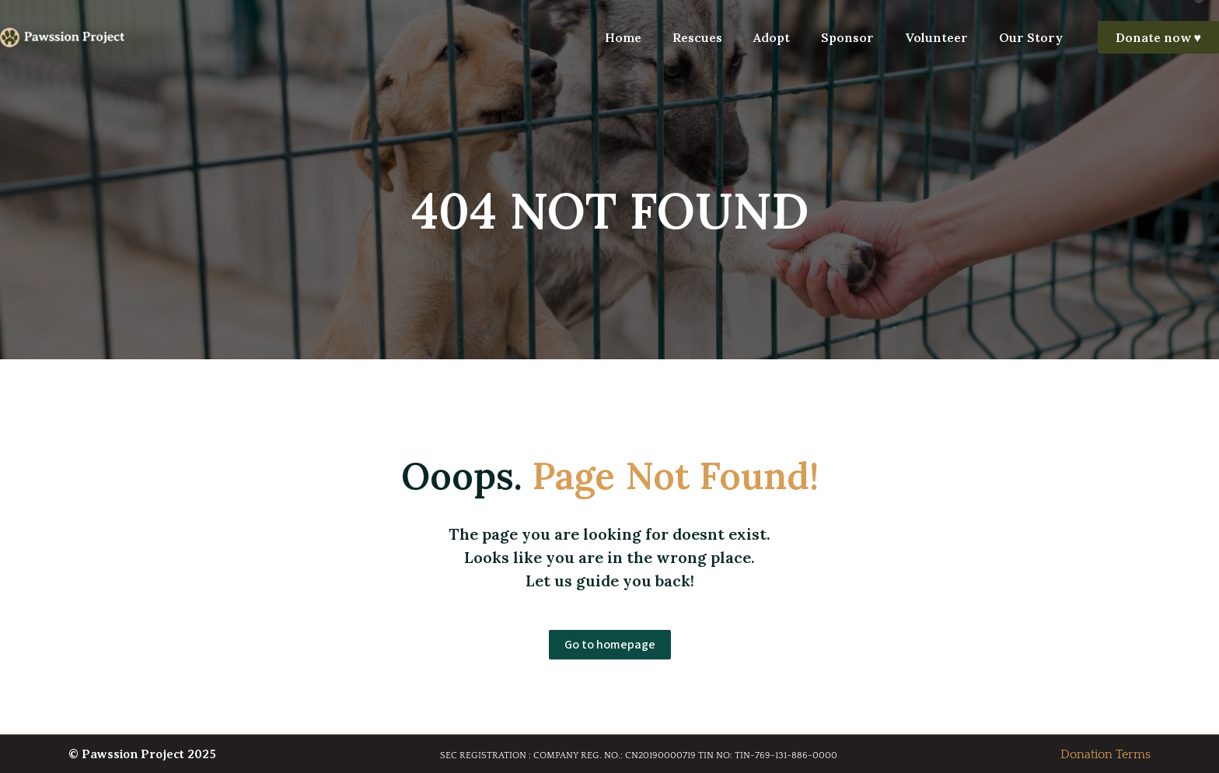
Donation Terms (1105, 754)
